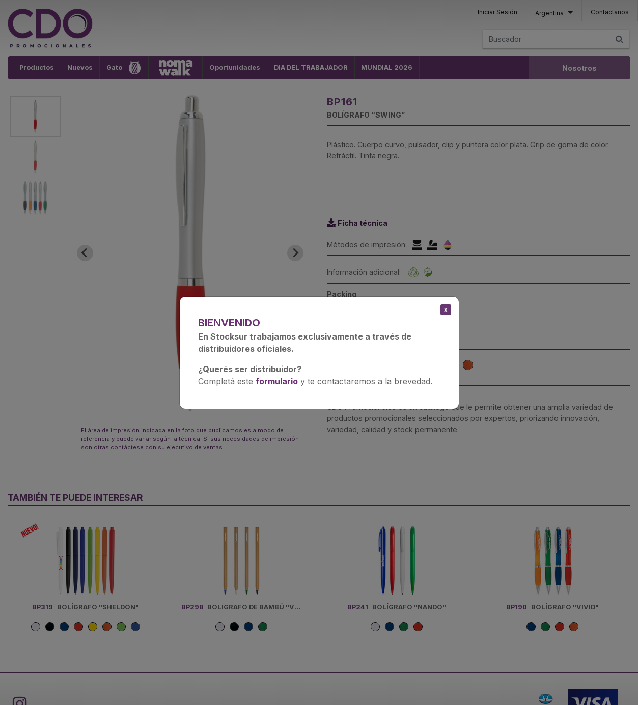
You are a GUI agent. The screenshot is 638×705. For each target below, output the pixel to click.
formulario (277, 381)
